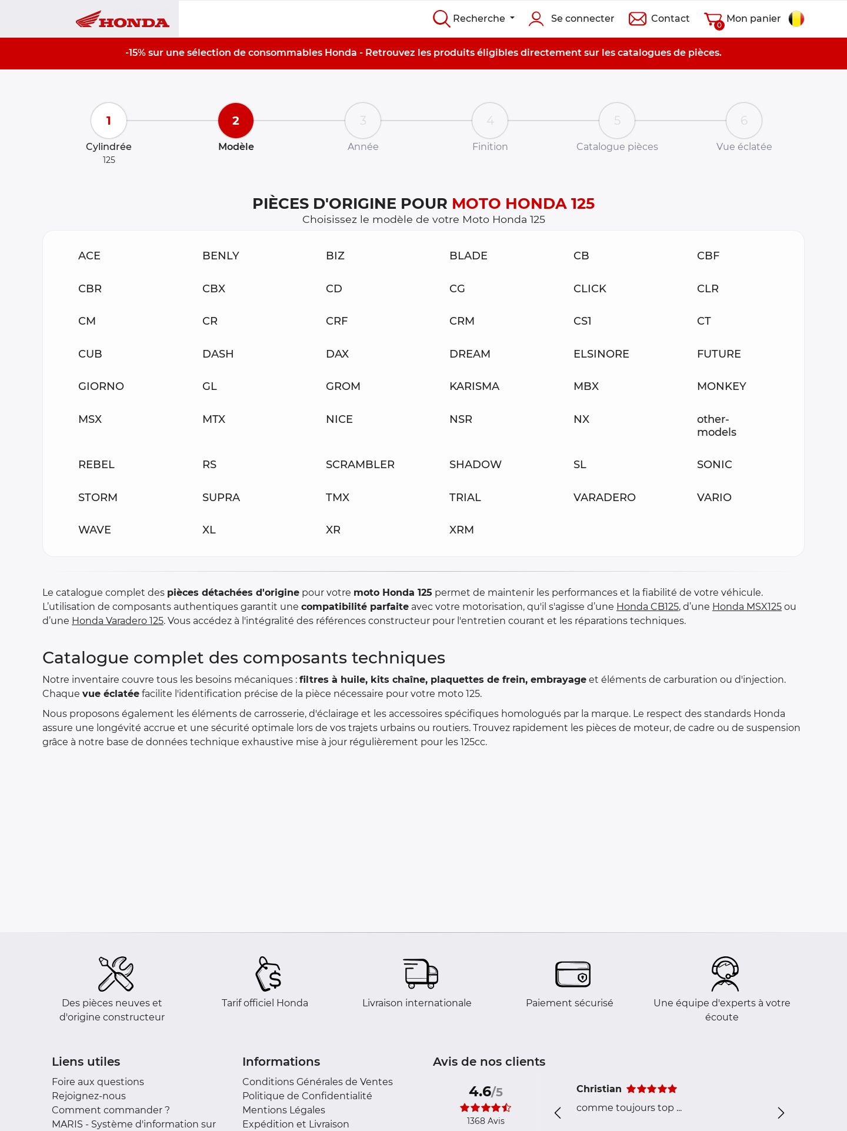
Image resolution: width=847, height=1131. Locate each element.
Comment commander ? (111, 1110)
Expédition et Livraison (295, 1124)
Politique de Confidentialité (307, 1096)
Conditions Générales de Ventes (317, 1081)
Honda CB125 (647, 606)
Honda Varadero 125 (118, 620)
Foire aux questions (98, 1081)
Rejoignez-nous (89, 1096)
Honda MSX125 (747, 606)
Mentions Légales (283, 1110)
